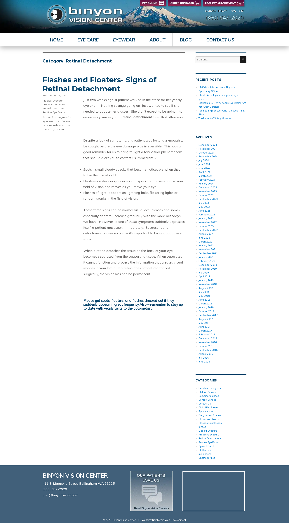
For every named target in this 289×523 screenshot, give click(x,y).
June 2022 (204, 237)
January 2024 (206, 183)
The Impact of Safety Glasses (215, 118)
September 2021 (208, 253)
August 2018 (206, 288)
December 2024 (208, 144)
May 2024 (204, 168)
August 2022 (206, 233)
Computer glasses (209, 395)
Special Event (206, 446)
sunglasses (205, 453)
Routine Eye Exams (54, 112)
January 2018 (206, 307)
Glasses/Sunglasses (210, 422)
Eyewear (124, 40)
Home (56, 40)
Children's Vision (208, 391)
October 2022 (206, 226)
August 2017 (206, 319)
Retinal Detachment (55, 108)
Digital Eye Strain (208, 407)
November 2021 (208, 249)
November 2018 (208, 284)
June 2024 (204, 164)
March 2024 (205, 175)
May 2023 (204, 206)
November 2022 (208, 222)
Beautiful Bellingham (210, 388)
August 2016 (206, 353)
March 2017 (205, 330)
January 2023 (206, 218)
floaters (56, 117)
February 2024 (207, 179)
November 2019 (208, 268)
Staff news (205, 450)
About (157, 40)
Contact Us (220, 40)
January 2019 (206, 280)
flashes (47, 117)
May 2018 (204, 295)
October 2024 (206, 152)
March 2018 (205, 303)
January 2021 (206, 257)
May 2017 (204, 322)
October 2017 (206, 311)
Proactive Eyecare (54, 104)
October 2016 (206, 346)
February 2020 (207, 260)
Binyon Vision (84, 14)
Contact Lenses (207, 399)
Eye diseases (206, 411)
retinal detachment (60, 125)
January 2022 (206, 245)
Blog (186, 40)
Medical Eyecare (53, 100)
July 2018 (204, 291)
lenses (202, 426)
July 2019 (204, 272)
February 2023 (207, 214)
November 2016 (208, 342)
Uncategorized (207, 457)
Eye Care (87, 40)
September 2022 (208, 230)
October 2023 (206, 195)
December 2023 (208, 187)
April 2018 (204, 299)
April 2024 (204, 171)
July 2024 (204, 160)
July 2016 (204, 357)
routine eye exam (53, 129)
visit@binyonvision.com (60, 495)
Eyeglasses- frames (210, 415)
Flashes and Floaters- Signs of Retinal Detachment (99, 84)
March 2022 (205, 241)
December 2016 (208, 338)
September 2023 (208, 199)
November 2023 (208, 191)
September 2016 (208, 349)
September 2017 (208, 315)
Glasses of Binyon (209, 419)
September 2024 (208, 156)
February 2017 (207, 334)
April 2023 (204, 210)
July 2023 (204, 202)
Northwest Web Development (169, 519)
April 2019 (204, 276)
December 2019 (208, 264)
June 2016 (204, 361)
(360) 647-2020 (224, 17)
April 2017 (204, 326)
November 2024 (208, 148)
